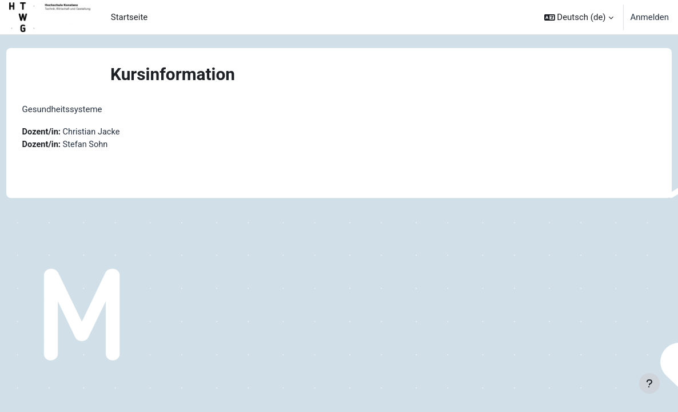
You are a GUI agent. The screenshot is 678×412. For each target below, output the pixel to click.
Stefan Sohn (108, 145)
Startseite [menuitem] (129, 17)
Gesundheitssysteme (83, 109)
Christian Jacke (114, 132)
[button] (579, 17)
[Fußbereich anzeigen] (649, 383)
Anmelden (650, 17)
